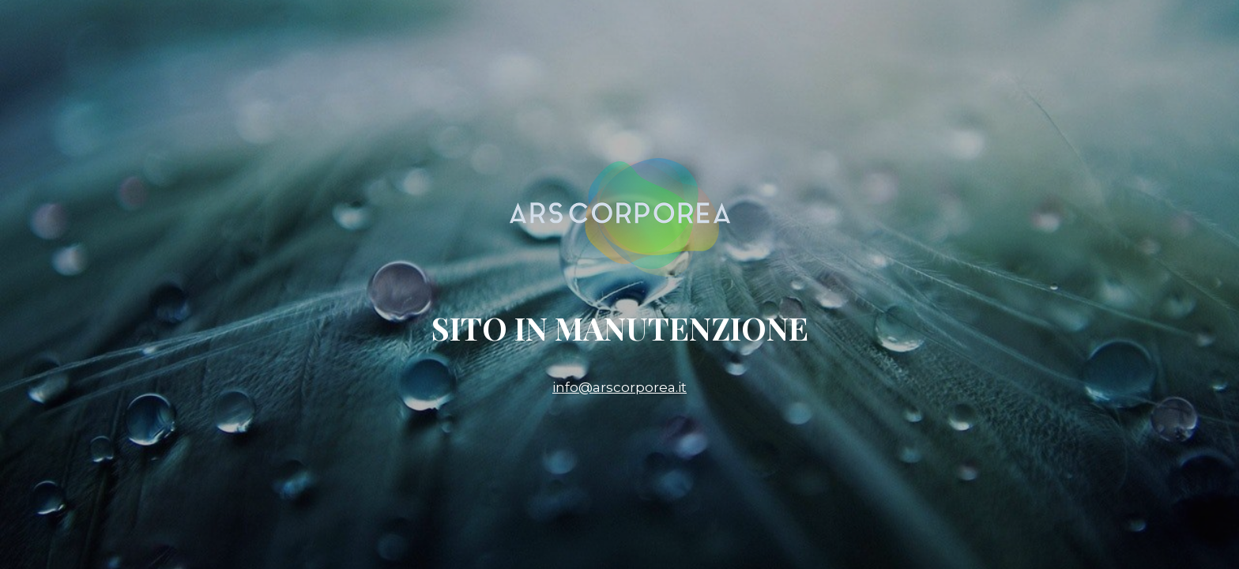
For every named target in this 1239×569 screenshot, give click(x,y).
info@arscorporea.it (619, 387)
